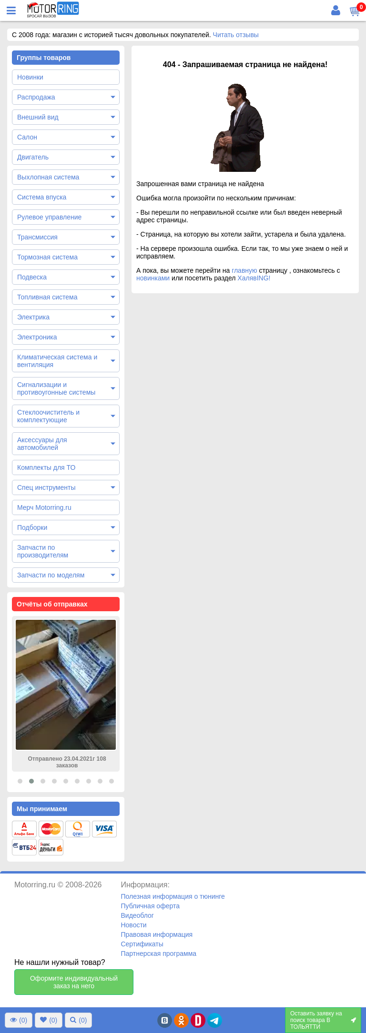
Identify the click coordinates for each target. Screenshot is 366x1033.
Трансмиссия (37, 237)
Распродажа (36, 97)
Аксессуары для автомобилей (42, 443)
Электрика (33, 317)
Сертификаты (142, 944)
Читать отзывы (236, 35)
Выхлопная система (48, 177)
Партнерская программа (158, 953)
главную (244, 270)
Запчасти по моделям (50, 575)
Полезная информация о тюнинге (172, 896)
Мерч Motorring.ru (44, 507)
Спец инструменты (46, 487)
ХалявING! (253, 278)
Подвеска (32, 277)
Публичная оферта (150, 906)
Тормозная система (47, 257)
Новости (133, 925)
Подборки (32, 527)
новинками (153, 278)
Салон (27, 137)
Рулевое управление (49, 217)
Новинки (30, 77)
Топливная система (47, 297)
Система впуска (41, 197)
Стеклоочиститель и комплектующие (48, 416)
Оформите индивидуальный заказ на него (74, 982)
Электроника (37, 337)
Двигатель (33, 157)
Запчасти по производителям (42, 551)
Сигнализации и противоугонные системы (56, 388)
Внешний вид (38, 117)
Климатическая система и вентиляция (57, 360)
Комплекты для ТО (46, 467)
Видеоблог (137, 915)
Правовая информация (157, 934)
